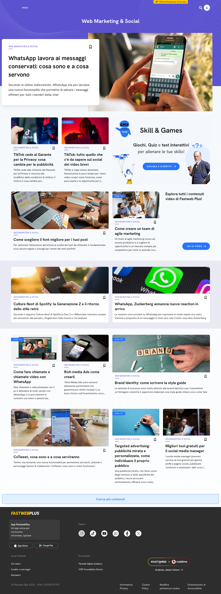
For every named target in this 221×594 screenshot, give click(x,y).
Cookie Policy (146, 586)
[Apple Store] (21, 545)
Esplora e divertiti (159, 166)
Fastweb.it (16, 575)
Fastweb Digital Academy (90, 563)
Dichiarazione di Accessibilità (196, 586)
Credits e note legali (20, 569)
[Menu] (19, 7)
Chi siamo (16, 563)
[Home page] (110, 7)
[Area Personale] (207, 8)
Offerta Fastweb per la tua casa (172, 2)
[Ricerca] (201, 7)
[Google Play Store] (46, 545)
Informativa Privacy (126, 586)
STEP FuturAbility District (91, 569)
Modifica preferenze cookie (170, 586)
